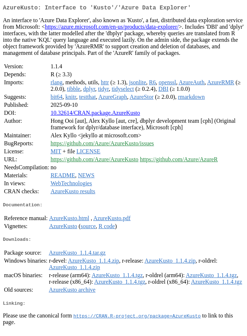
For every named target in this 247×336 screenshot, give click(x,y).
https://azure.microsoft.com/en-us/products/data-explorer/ (112, 28)
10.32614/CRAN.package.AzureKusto (95, 114)
